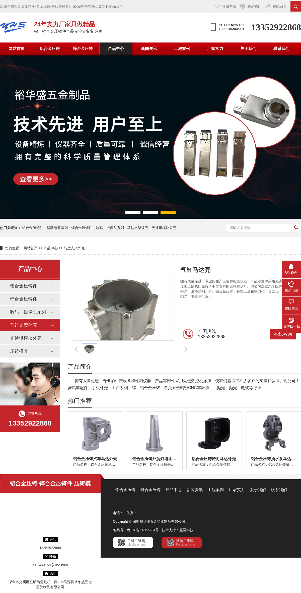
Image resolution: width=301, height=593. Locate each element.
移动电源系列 (57, 228)
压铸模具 (19, 351)
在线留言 (280, 6)
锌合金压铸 (83, 48)
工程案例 (182, 48)
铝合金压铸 (50, 48)
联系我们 (254, 6)
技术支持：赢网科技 (177, 530)
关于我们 (248, 48)
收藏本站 (229, 6)
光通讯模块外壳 (164, 228)
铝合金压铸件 (32, 228)
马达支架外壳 (137, 228)
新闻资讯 (149, 48)
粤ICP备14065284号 (143, 530)
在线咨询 (283, 334)
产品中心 (116, 48)
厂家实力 (215, 48)
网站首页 (17, 48)
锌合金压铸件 (81, 228)
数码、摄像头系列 (110, 228)
